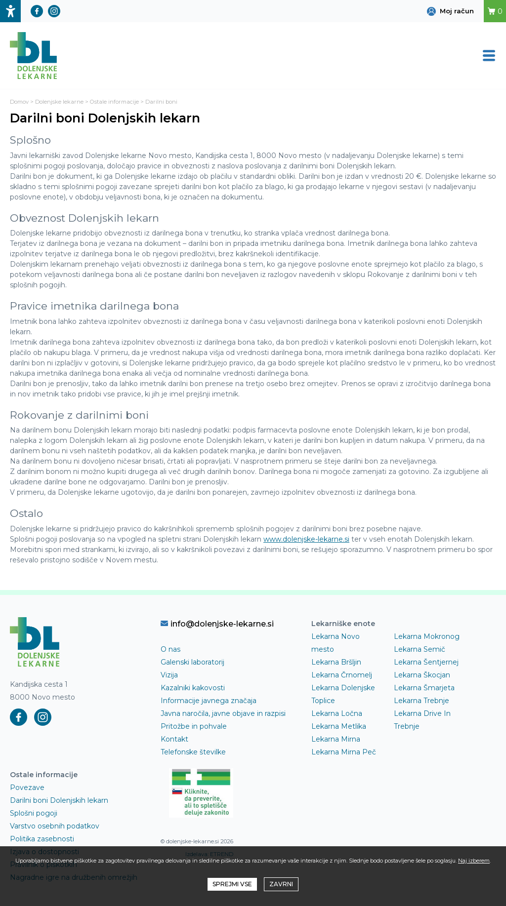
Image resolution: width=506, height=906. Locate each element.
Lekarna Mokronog (427, 636)
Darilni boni (161, 101)
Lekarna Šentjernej (426, 662)
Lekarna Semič (419, 649)
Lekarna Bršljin (336, 662)
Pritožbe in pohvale (194, 726)
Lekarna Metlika (338, 726)
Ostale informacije (114, 101)
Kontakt (174, 739)
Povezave (27, 787)
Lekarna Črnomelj (341, 674)
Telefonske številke (193, 752)
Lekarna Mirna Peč (343, 752)
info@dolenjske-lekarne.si (217, 624)
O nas (170, 649)
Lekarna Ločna (336, 713)
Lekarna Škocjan (422, 674)
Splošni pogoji (33, 813)
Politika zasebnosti (42, 838)
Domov (19, 101)
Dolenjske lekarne (59, 101)
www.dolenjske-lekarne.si (306, 539)
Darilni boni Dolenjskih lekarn (59, 800)
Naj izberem (474, 860)
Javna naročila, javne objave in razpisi (223, 713)
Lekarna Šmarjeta (424, 687)
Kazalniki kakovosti (193, 687)
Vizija (169, 674)
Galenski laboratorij (192, 662)
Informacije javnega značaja (208, 700)
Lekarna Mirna (335, 739)
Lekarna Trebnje (421, 700)
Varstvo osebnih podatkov (54, 826)
